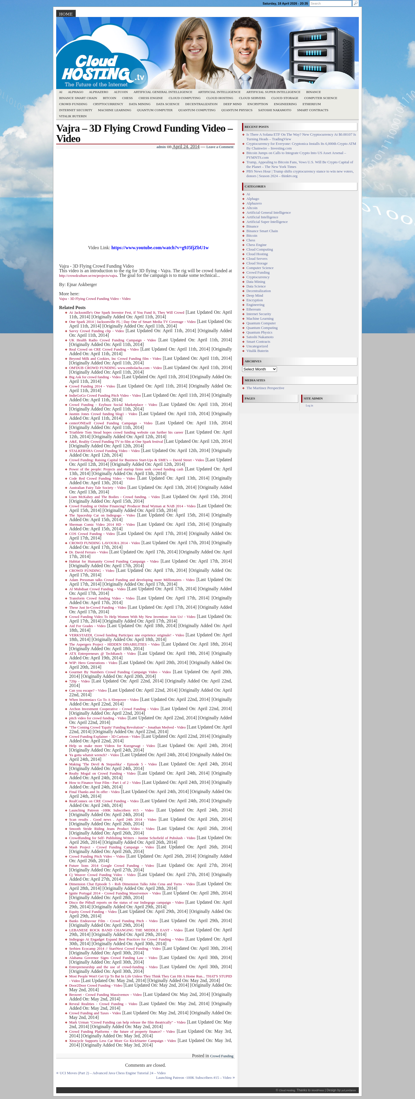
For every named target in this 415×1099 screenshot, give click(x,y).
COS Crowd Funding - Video (92, 534)
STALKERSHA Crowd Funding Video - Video (104, 451)
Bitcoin (109, 98)
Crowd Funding (73, 104)
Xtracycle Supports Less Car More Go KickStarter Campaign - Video (122, 1041)
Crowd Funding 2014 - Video (92, 386)
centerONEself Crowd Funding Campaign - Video (110, 423)
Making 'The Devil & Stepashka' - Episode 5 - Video (113, 764)
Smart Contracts (313, 110)
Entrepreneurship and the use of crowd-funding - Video (113, 967)
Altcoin (121, 92)
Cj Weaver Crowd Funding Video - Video (102, 875)
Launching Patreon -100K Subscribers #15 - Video (111, 810)
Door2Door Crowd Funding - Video (95, 985)
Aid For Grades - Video (87, 626)
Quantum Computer (154, 110)
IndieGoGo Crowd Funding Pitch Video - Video (105, 396)
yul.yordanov (349, 1090)
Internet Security (75, 110)
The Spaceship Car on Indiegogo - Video (102, 515)
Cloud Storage (284, 98)
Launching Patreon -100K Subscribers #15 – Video (193, 1078)
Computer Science (320, 98)
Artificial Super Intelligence (273, 92)
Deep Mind (232, 104)
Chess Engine (151, 98)
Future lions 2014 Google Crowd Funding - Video (111, 866)
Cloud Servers (252, 98)
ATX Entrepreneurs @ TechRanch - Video (102, 654)
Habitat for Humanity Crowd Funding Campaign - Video (114, 561)
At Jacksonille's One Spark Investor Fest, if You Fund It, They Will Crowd (126, 313)
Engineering (285, 104)
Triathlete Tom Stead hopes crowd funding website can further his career (126, 432)
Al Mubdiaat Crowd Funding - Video (97, 589)
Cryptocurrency (108, 104)
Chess (127, 98)
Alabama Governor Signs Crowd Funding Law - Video (113, 958)
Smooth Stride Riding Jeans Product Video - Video (111, 829)
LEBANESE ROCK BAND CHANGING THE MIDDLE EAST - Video (126, 930)
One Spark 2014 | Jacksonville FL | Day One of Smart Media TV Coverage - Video (132, 322)
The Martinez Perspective (265, 388)
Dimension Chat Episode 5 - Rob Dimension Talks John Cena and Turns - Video (132, 884)
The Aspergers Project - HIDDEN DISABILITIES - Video (114, 644)
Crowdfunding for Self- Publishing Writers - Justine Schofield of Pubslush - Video (132, 838)
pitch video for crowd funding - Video (97, 718)
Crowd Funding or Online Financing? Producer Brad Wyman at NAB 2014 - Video (132, 506)
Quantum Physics (236, 110)
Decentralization (201, 104)
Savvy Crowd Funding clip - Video (96, 331)
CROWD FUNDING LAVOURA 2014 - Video (104, 543)
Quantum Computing (197, 110)
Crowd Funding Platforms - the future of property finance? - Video (122, 1032)
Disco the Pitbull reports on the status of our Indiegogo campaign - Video (126, 903)
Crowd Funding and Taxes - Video (95, 1013)
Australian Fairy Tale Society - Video (97, 488)
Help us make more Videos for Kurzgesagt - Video (112, 746)
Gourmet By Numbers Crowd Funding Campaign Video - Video (120, 672)
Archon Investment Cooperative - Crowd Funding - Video (114, 709)
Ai (60, 92)
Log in (309, 405)
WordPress (318, 1090)
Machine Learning (114, 110)
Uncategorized (257, 346)
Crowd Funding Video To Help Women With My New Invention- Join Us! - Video (132, 617)
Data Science (168, 104)
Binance (313, 92)
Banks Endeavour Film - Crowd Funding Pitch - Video (113, 921)
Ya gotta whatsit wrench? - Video (94, 755)
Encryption (257, 104)
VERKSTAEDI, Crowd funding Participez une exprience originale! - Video (126, 635)
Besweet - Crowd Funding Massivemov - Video (105, 995)
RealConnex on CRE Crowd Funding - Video (104, 801)
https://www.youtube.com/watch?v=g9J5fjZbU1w (160, 247)
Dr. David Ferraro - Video (88, 552)
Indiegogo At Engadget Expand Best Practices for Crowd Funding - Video (126, 939)
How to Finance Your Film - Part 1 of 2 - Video (105, 783)
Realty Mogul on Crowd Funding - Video (102, 773)
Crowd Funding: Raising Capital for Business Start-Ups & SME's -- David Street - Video (136, 460)
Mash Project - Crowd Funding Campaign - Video (111, 847)
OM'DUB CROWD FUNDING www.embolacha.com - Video (115, 368)
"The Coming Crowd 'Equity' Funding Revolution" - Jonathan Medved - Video (127, 727)
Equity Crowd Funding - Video (93, 912)
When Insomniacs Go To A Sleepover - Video (104, 700)
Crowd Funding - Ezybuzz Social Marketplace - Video (113, 405)
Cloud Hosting (219, 98)
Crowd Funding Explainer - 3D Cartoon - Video (104, 737)
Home (66, 14)
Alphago (75, 92)
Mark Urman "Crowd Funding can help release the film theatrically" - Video (127, 1022)
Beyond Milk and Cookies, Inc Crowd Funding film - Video (115, 359)
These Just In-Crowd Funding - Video (97, 608)
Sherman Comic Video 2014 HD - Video (102, 525)
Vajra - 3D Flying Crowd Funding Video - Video (95, 299)
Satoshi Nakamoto (274, 110)
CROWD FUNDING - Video (91, 571)
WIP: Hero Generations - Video (93, 663)
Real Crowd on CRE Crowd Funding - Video (104, 349)
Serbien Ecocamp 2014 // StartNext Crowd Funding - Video (115, 949)
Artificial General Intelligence (163, 92)
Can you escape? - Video (88, 690)
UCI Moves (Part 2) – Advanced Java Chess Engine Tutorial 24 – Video (113, 1073)
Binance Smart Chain (78, 98)
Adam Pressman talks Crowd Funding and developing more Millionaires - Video (132, 580)
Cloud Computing (185, 98)
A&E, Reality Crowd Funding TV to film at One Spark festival (116, 442)
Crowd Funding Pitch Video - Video (97, 856)
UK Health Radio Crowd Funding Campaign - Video (112, 340)
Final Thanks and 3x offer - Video (94, 792)
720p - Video (79, 681)
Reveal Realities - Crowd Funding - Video (103, 1004)
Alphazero (98, 92)
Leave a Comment (219, 147)
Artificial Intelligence (219, 92)
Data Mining (139, 104)
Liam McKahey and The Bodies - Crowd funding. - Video (114, 497)
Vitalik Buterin (73, 116)
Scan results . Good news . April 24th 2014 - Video (112, 820)
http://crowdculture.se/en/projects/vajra (88, 276)
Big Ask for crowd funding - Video (95, 377)
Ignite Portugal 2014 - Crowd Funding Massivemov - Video (115, 893)
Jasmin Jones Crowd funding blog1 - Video (103, 414)
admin (161, 147)
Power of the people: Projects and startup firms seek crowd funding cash (126, 469)
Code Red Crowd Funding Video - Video (102, 478)
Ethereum (312, 104)
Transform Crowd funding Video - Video (102, 598)
